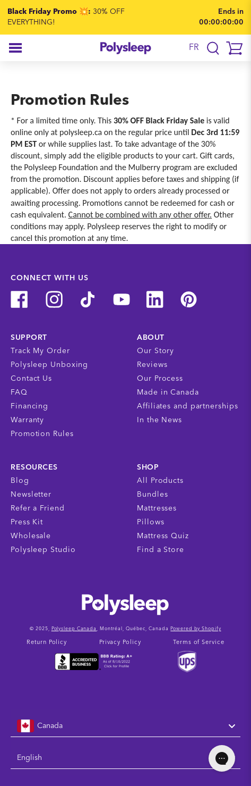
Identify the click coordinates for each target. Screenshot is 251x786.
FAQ (19, 392)
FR (194, 48)
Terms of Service (198, 643)
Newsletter (31, 494)
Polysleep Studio (43, 550)
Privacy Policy (120, 643)
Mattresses (157, 508)
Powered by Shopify (195, 628)
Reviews (152, 365)
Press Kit (27, 522)
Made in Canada (168, 392)
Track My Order (40, 351)
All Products (160, 480)
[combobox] (125, 726)
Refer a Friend (38, 508)
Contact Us (31, 378)
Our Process (160, 378)
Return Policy (47, 643)
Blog (20, 480)
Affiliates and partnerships (187, 406)
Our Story (155, 351)
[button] (15, 48)
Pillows (150, 522)
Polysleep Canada (74, 628)
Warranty (27, 420)
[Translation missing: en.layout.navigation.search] (213, 48)
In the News (159, 420)
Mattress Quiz (163, 536)
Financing (29, 406)
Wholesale (31, 536)
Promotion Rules (42, 434)
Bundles (152, 494)
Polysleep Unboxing (49, 365)
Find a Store (160, 550)
